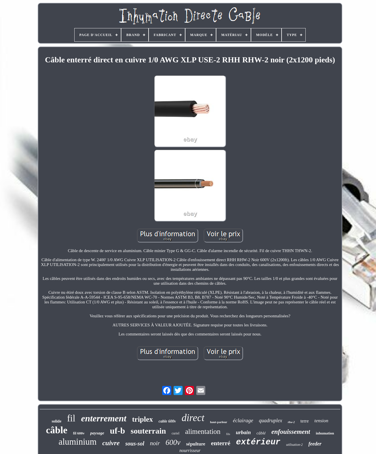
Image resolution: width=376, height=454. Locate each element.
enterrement (103, 418)
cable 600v (167, 421)
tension (321, 420)
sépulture (195, 444)
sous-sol (134, 443)
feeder (315, 444)
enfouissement (290, 431)
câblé (260, 433)
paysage (97, 433)
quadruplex (270, 420)
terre (304, 421)
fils (228, 434)
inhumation (325, 433)
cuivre (111, 443)
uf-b (117, 430)
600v (173, 442)
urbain (243, 432)
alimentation (203, 431)
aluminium (77, 442)
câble (56, 430)
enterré (220, 443)
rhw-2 (291, 422)
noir (155, 443)
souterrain (148, 430)
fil (71, 418)
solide (56, 421)
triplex (142, 419)
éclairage (243, 420)
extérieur (258, 442)
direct (192, 417)
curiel (175, 433)
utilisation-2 (294, 445)
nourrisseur (190, 450)
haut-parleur (218, 422)
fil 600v (79, 433)
